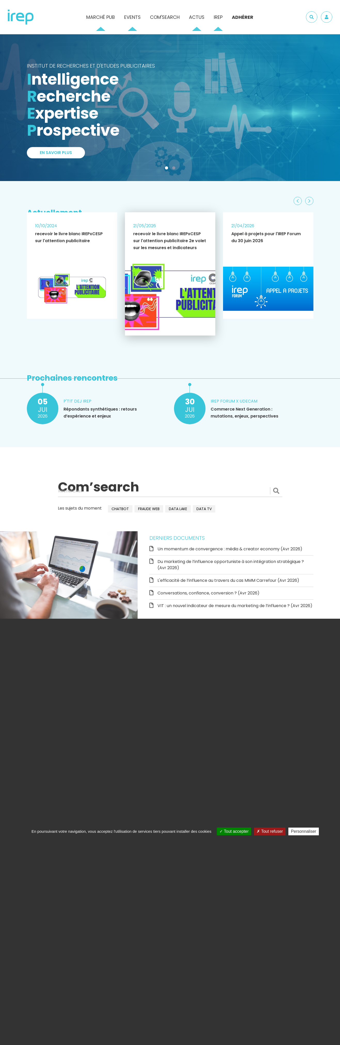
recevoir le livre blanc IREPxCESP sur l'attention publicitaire (69, 237)
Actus (196, 17)
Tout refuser (270, 831)
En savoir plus (56, 156)
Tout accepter (234, 831)
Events (132, 17)
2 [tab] (174, 169)
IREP (218, 17)
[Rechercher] (170, 491)
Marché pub (100, 17)
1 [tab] (167, 169)
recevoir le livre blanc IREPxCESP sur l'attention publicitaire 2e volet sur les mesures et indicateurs (169, 241)
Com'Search (165, 17)
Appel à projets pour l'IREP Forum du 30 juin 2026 (266, 237)
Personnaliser (303, 831)
